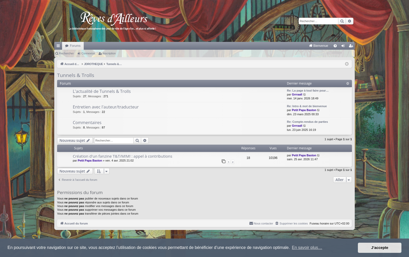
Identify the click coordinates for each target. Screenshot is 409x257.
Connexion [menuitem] (344, 47)
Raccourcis (59, 47)
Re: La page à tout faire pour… (308, 90)
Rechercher (66, 53)
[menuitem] (264, 46)
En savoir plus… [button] (307, 247)
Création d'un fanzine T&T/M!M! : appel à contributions (122, 156)
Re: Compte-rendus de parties (307, 121)
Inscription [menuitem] (352, 47)
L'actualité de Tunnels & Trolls (102, 91)
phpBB (192, 234)
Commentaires (87, 122)
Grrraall (297, 94)
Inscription (109, 53)
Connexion (88, 53)
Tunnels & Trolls (75, 75)
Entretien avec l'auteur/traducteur (106, 107)
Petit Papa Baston (304, 110)
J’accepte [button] (379, 248)
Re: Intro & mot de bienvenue (307, 106)
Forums (75, 46)
